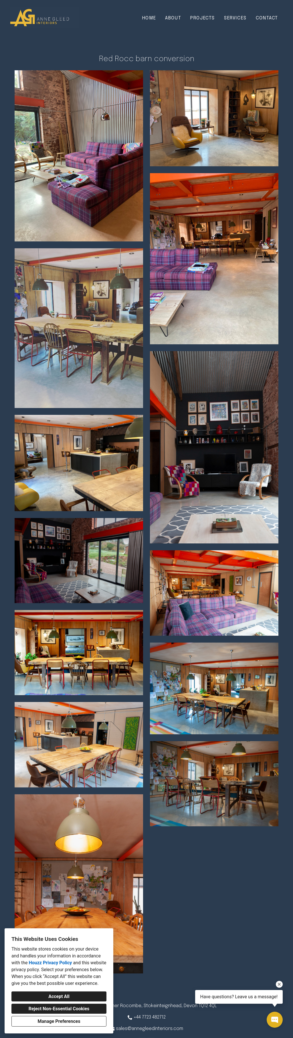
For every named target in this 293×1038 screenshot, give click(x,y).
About (173, 18)
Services (235, 18)
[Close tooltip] (279, 984)
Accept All (59, 996)
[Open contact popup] (275, 1020)
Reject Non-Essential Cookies (59, 1008)
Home (149, 18)
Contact (267, 18)
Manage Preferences (58, 1021)
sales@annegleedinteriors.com (149, 1028)
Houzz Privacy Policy (50, 962)
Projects (202, 18)
